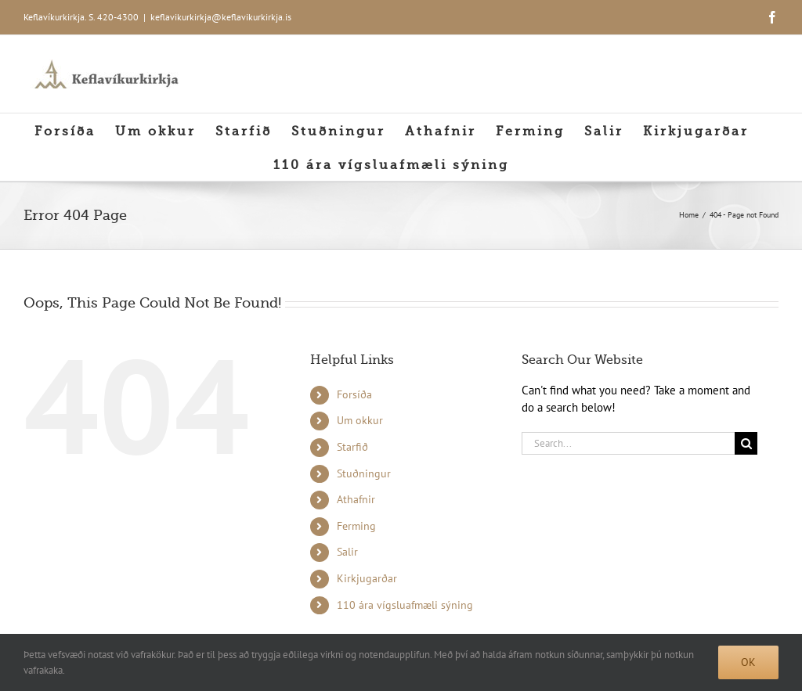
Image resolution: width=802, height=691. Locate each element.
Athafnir (356, 499)
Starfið (352, 447)
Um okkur (360, 420)
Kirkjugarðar (367, 578)
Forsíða (354, 394)
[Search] (746, 443)
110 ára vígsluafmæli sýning (405, 605)
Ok (748, 662)
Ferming (356, 526)
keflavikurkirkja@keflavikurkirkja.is (220, 17)
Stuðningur (364, 473)
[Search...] (628, 443)
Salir (347, 552)
